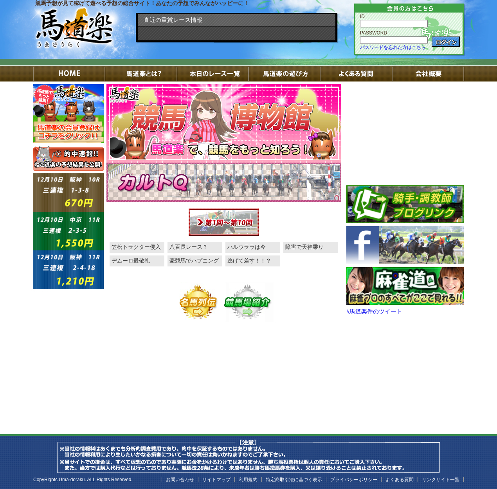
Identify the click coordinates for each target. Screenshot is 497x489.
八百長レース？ (188, 247)
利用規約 (248, 479)
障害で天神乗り (304, 247)
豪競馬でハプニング (194, 260)
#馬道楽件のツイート (374, 311)
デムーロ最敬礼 (131, 260)
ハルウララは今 (246, 247)
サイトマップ (216, 479)
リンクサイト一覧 (440, 479)
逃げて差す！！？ (249, 260)
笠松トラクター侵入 (136, 247)
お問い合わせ (180, 479)
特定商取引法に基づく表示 (294, 479)
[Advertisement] (405, 133)
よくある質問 (399, 479)
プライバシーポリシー (353, 479)
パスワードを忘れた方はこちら (393, 47)
